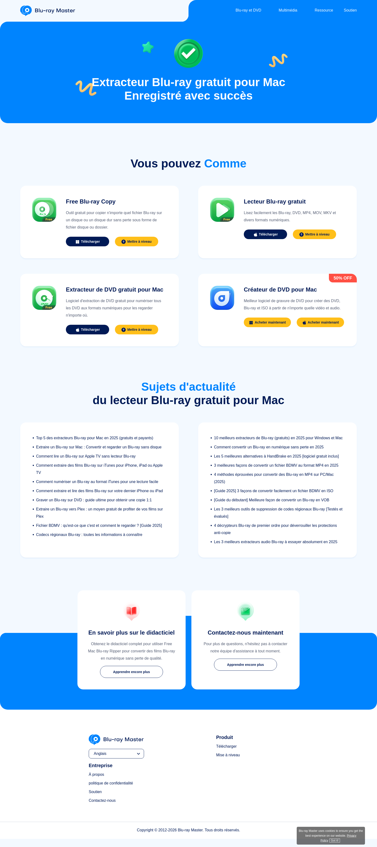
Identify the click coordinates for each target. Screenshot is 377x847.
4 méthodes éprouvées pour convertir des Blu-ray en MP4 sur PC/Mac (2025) (274, 486)
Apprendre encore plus (131, 680)
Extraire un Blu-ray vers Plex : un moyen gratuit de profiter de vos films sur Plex (99, 521)
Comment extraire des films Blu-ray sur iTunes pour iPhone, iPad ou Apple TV (99, 477)
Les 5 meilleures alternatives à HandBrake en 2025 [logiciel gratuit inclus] (276, 464)
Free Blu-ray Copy (91, 201)
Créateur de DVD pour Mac (280, 289)
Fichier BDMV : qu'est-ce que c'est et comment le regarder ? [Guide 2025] (99, 534)
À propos (96, 783)
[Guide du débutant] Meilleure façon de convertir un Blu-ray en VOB (271, 508)
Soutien (350, 10)
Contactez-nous (102, 809)
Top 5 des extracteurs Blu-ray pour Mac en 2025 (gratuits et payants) (94, 446)
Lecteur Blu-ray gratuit (275, 201)
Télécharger (226, 754)
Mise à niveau (228, 763)
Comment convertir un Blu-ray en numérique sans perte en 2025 (269, 455)
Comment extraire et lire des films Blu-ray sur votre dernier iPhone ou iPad (99, 499)
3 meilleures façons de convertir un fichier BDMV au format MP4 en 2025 (276, 473)
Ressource (324, 10)
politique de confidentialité (111, 791)
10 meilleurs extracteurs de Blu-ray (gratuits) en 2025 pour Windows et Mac (278, 446)
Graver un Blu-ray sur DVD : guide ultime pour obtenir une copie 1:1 (94, 508)
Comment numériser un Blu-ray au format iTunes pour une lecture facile (97, 490)
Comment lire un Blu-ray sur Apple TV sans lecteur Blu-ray (86, 464)
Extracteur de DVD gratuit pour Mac (114, 289)
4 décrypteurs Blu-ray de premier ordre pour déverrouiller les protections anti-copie (275, 537)
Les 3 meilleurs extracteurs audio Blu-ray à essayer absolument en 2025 (275, 550)
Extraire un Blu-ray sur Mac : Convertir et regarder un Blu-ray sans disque (99, 455)
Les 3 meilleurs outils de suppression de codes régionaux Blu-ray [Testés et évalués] (278, 521)
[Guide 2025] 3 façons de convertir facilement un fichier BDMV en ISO (273, 499)
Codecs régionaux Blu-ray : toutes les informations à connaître (89, 543)
